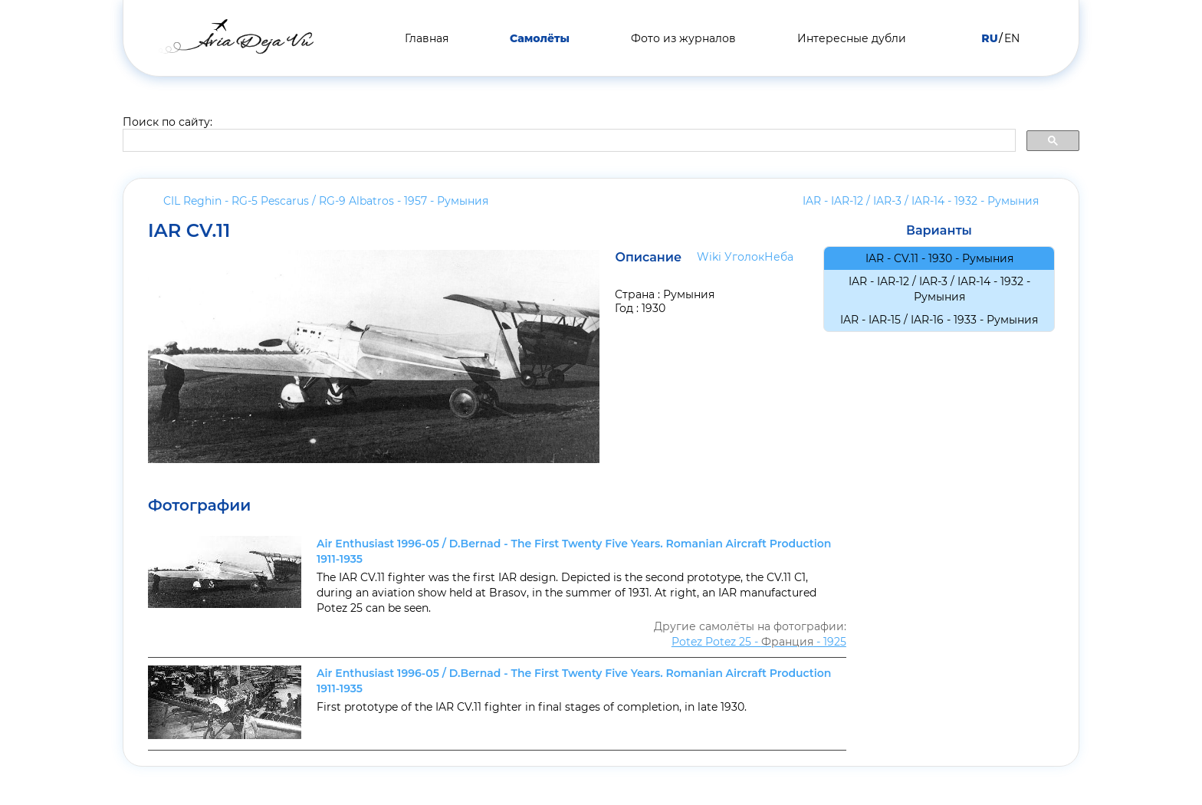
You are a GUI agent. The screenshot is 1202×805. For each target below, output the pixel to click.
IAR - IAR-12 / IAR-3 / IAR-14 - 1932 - (921, 201)
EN (1012, 38)
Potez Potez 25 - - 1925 (759, 642)
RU (989, 38)
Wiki (709, 257)
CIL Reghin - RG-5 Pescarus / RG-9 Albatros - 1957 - (325, 201)
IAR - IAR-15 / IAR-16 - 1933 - (939, 320)
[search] (567, 141)
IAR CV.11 (189, 230)
